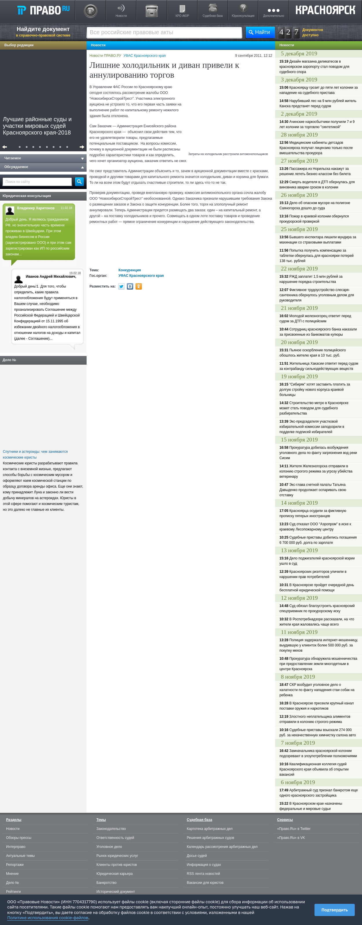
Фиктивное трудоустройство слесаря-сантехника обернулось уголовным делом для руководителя (316, 295)
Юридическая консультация (27, 196)
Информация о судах (204, 865)
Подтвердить (334, 909)
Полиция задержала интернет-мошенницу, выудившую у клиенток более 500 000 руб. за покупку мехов (318, 645)
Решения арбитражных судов (210, 838)
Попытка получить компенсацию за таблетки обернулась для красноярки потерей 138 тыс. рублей (316, 255)
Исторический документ (115, 892)
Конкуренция (129, 270)
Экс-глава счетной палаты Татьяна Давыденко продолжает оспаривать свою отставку (312, 490)
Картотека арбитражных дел (210, 829)
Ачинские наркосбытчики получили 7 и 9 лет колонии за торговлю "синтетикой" (316, 124)
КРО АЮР (182, 15)
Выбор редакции (19, 45)
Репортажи (15, 865)
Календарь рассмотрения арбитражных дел (222, 847)
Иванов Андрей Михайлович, (51, 277)
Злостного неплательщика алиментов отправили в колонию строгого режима (314, 719)
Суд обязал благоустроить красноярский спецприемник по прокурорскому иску (317, 608)
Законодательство (111, 829)
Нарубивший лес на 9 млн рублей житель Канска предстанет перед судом (317, 103)
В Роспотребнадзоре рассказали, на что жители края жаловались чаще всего (316, 621)
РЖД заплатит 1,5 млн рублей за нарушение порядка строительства (311, 279)
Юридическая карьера (114, 874)
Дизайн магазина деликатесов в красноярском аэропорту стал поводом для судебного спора (314, 66)
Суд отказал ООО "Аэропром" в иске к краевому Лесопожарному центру (315, 526)
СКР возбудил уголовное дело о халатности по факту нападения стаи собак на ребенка (316, 690)
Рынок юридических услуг (117, 856)
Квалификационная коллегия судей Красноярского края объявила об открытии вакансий (314, 769)
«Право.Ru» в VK (291, 838)
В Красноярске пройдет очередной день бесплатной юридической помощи (316, 587)
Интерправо (15, 847)
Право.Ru (43, 10)
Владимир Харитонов (35, 208)
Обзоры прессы (18, 838)
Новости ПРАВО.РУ (105, 56)
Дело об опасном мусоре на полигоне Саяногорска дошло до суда (314, 205)
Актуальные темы (20, 856)
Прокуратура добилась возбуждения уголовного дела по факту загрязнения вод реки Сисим (318, 453)
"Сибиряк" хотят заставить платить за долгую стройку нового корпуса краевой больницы (314, 389)
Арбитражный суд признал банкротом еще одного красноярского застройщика (318, 792)
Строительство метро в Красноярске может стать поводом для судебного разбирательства (313, 408)
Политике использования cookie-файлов (47, 917)
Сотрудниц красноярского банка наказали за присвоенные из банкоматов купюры (318, 332)
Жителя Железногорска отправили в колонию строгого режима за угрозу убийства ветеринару (315, 471)
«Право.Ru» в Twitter (293, 829)
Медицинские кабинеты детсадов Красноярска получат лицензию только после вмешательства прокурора (316, 148)
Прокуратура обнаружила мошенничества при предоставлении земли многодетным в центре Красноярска (318, 664)
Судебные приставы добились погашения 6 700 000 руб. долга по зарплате (318, 540)
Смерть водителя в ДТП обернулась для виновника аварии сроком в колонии (317, 184)
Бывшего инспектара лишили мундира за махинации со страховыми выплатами (317, 239)
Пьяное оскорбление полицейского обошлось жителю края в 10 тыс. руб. (312, 352)
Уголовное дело (109, 847)
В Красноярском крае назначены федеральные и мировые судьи (310, 806)
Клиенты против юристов (116, 865)
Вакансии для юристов (205, 883)
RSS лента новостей (203, 874)
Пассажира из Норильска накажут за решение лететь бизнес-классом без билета (315, 171)
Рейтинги (13, 892)
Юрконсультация (243, 15)
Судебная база (213, 15)
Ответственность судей (115, 838)
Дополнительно (273, 15)
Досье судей (197, 856)
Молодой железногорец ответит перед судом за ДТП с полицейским (315, 318)
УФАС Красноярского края (145, 56)
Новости (121, 15)
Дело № (9, 360)
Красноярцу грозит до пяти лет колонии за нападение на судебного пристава (318, 90)
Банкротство (106, 883)
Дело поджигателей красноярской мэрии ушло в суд (317, 561)
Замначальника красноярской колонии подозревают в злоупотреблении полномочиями (318, 753)
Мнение (12, 874)
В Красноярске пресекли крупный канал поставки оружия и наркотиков (316, 705)
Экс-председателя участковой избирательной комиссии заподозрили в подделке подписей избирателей (311, 426)
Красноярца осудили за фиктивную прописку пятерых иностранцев (312, 513)
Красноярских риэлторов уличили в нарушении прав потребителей (312, 574)
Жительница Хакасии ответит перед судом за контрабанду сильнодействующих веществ (318, 366)
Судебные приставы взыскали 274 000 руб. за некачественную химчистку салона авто (317, 732)
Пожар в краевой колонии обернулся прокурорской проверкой (314, 218)
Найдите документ (43, 31)
